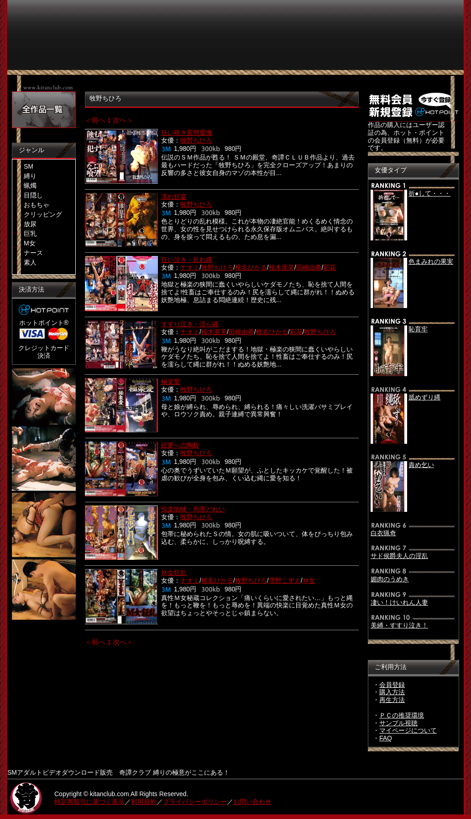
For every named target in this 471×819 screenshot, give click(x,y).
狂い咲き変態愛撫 (186, 132)
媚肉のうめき (390, 579)
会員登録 (392, 684)
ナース (33, 252)
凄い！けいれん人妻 (399, 602)
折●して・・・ (429, 193)
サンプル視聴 (398, 723)
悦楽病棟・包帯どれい (193, 509)
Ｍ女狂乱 (174, 572)
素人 (30, 262)
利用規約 (144, 801)
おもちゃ (36, 204)
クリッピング (43, 214)
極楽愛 (170, 381)
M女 (30, 243)
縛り (30, 176)
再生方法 (392, 699)
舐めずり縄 (424, 397)
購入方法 (392, 692)
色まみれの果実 (430, 261)
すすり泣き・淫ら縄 (190, 324)
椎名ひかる (251, 267)
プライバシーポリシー (195, 801)
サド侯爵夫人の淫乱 (399, 555)
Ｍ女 (309, 580)
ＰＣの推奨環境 (401, 715)
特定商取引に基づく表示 (89, 801)
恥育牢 (418, 329)
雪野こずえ (285, 580)
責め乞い (421, 464)
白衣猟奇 (383, 533)
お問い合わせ (252, 801)
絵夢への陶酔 (180, 445)
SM (28, 166)
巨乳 (30, 233)
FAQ (385, 738)
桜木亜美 (281, 267)
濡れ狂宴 (174, 196)
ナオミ (189, 267)
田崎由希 (309, 267)
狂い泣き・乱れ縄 (186, 259)
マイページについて (408, 730)
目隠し (33, 195)
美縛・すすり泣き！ (399, 625)
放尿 (30, 224)
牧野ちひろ (196, 140)
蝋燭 (30, 185)
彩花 (329, 267)
